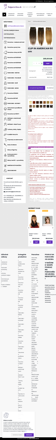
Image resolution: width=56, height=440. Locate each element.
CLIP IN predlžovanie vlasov (39, 21)
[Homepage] (4, 14)
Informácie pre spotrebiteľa (40, 14)
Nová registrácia (49, 1)
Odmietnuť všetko (17, 435)
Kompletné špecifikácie (36, 88)
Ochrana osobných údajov (30, 14)
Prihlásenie (40, 1)
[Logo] (12, 7)
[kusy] (36, 63)
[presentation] (28, 227)
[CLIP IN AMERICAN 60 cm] (41, 36)
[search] (35, 7)
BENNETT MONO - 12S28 (34, 234)
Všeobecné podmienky (11, 14)
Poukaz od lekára (49, 14)
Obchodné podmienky (20, 14)
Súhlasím (29, 435)
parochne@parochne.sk (12, 191)
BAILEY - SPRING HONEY (46, 234)
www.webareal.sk (34, 438)
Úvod (29, 21)
